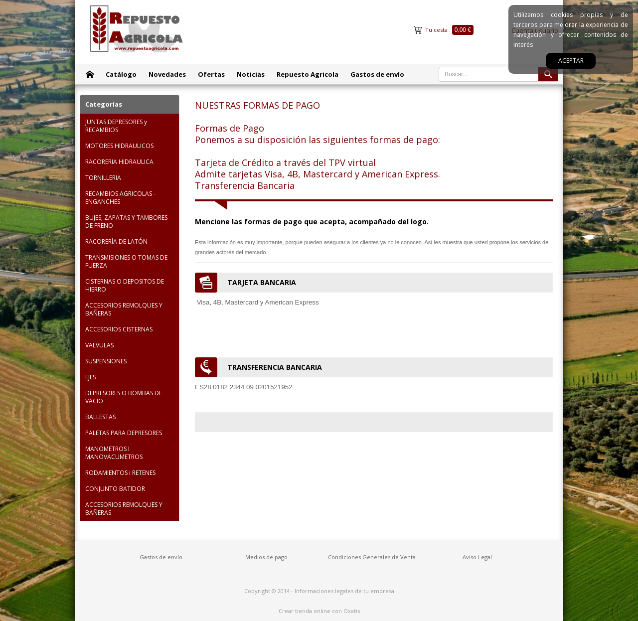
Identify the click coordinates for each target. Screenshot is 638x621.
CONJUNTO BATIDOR (115, 488)
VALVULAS (99, 345)
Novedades (167, 74)
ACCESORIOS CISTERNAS (119, 329)
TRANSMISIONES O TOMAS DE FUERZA (126, 261)
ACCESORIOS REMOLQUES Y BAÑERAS (123, 309)
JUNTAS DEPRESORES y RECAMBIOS (116, 126)
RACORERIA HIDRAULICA (119, 161)
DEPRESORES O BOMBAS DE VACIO (123, 397)
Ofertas (211, 74)
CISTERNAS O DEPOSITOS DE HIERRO (124, 285)
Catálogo (121, 74)
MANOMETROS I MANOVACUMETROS (114, 453)
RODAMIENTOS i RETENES (120, 472)
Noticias (251, 74)
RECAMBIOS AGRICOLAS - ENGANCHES (120, 197)
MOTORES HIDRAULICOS (119, 146)
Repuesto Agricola (307, 74)
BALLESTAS (100, 417)
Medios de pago (266, 557)
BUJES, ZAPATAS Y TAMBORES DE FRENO (126, 221)
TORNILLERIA (103, 177)
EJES (90, 377)
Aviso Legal (477, 557)
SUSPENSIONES (106, 361)
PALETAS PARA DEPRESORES (123, 433)
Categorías (103, 104)
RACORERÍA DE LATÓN (116, 241)
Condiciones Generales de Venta (372, 557)
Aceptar (571, 60)
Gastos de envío (377, 74)
